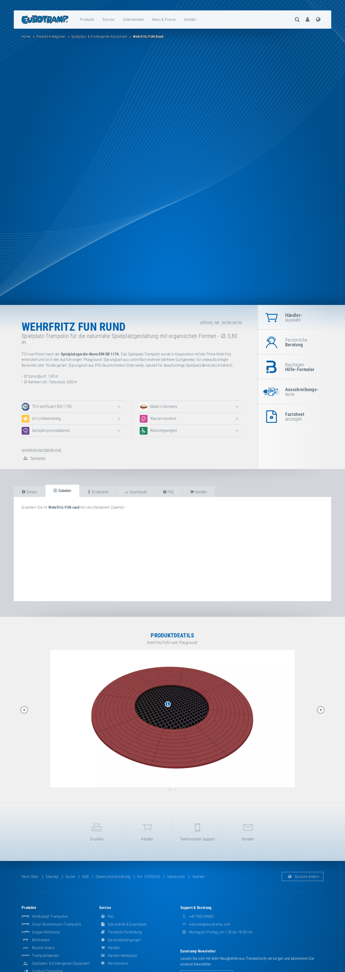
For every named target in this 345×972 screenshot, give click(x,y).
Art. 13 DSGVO (148, 876)
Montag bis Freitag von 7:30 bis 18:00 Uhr (216, 932)
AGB (85, 876)
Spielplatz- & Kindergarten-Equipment (61, 963)
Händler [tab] (198, 492)
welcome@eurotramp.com (205, 924)
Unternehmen (133, 19)
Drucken (97, 831)
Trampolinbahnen (45, 955)
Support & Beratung (196, 907)
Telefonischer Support (197, 831)
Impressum (176, 876)
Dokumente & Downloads (123, 924)
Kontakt (190, 19)
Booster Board (43, 947)
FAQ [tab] (168, 492)
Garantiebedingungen (120, 940)
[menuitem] (87, 19)
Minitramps (41, 940)
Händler (147, 831)
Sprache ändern (303, 876)
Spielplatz (34, 458)
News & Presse (164, 19)
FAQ (106, 916)
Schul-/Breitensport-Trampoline (56, 924)
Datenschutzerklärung (113, 876)
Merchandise (113, 963)
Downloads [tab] (136, 492)
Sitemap (52, 876)
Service (108, 19)
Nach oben (30, 876)
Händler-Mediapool (118, 955)
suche (70, 876)
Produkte (87, 19)
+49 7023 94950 (197, 916)
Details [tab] (29, 492)
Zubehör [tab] (62, 490)
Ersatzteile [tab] (97, 492)
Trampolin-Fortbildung (120, 932)
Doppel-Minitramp (46, 932)
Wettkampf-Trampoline (50, 916)
